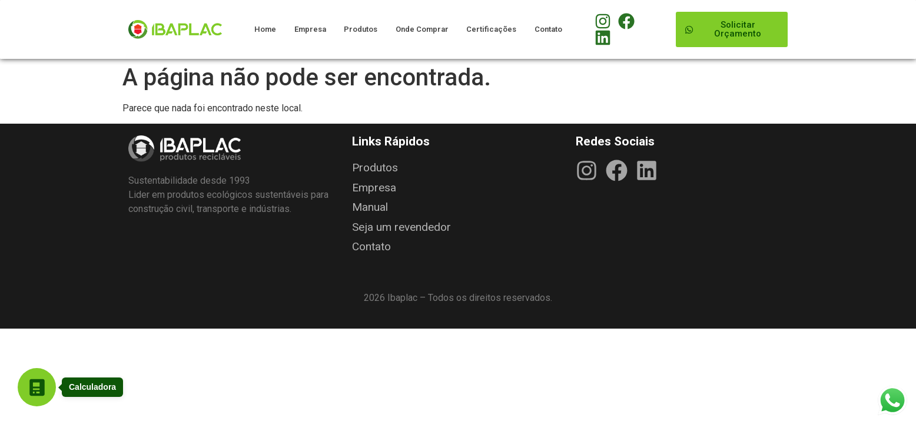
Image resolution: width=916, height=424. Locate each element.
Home (265, 29)
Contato (548, 29)
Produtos (360, 29)
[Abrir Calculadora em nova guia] (37, 387)
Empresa (310, 29)
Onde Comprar (422, 29)
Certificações (491, 29)
